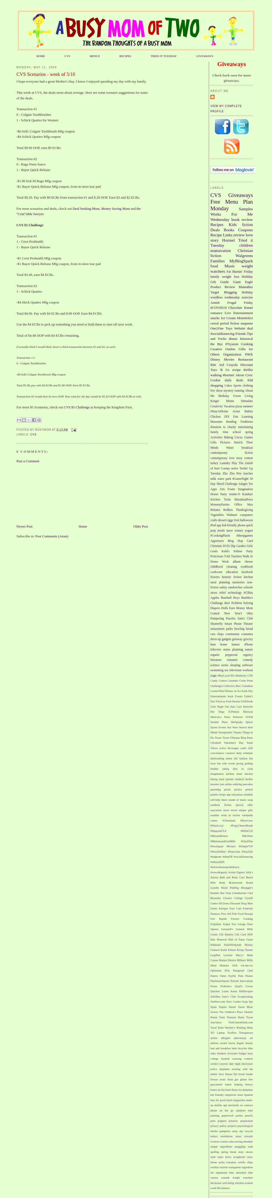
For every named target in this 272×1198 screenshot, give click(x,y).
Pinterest (238, 717)
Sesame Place (219, 722)
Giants (214, 934)
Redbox (228, 510)
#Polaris (231, 846)
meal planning (220, 582)
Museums (216, 421)
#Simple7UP (246, 846)
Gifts (213, 442)
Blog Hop (235, 541)
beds (234, 1048)
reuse (238, 1136)
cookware (216, 572)
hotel (228, 1089)
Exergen (223, 908)
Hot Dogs (217, 711)
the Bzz (216, 344)
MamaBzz (246, 287)
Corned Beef (217, 691)
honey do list (217, 1089)
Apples (214, 598)
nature (249, 649)
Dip (233, 546)
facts (221, 1074)
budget (242, 1053)
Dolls (224, 608)
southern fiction (220, 804)
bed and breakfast (220, 1048)
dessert (222, 520)
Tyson (225, 737)
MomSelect (245, 318)
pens (212, 1120)
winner (239, 530)
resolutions (226, 1136)
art (251, 1038)
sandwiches (235, 587)
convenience (217, 753)
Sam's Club (245, 618)
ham (213, 644)
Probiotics (226, 986)
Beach (249, 877)
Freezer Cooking (242, 918)
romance (216, 313)
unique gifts (246, 810)
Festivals (248, 908)
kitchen (248, 577)
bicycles (242, 1048)
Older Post (140, 526)
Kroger (214, 401)
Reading (231, 421)
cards (243, 748)
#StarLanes (234, 851)
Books (229, 230)
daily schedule (244, 753)
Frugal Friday (240, 303)
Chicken (215, 416)
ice (240, 1089)
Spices (249, 722)
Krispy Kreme (245, 949)
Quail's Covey (244, 986)
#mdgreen (216, 856)
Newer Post (24, 526)
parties (239, 1115)
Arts (222, 489)
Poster (213, 986)
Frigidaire (215, 924)
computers (246, 515)
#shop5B (227, 856)
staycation (216, 810)
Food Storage (245, 913)
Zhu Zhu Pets (232, 473)
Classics (227, 898)
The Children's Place (231, 1012)
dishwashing (217, 758)
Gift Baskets (226, 934)
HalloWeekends (232, 944)
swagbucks (239, 1157)
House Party (218, 494)
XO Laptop (217, 1032)
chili (250, 748)
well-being (228, 1183)
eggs (230, 520)
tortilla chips (245, 1162)
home (223, 644)
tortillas (214, 1167)
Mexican (248, 711)
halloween (246, 520)
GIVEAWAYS (204, 56)
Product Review (222, 287)
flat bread (239, 1074)
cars (212, 634)
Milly (250, 960)
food (214, 266)
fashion (243, 758)
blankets (221, 1053)
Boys (236, 598)
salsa (231, 1141)
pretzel (249, 789)
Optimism (216, 970)
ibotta (235, 1089)
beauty (249, 1043)
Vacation (229, 406)
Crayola (232, 365)
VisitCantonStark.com (240, 1022)
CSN (250, 675)
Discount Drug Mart (241, 903)
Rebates (215, 510)
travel (234, 810)
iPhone (248, 644)
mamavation (220, 250)
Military (241, 960)
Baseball (226, 598)
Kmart (248, 308)
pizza (238, 406)
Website (239, 328)
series (224, 665)
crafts (213, 520)
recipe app (225, 794)
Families (217, 261)
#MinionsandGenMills (222, 841)
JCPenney (233, 711)
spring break (228, 1151)
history (249, 1084)
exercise (247, 297)
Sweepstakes (225, 732)
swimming (216, 670)
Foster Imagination (240, 489)
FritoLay (220, 701)
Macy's (240, 955)
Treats (218, 737)
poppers (222, 1120)
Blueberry (241, 675)
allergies (225, 1038)
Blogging (230, 292)
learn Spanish (245, 1094)
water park (224, 479)
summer (248, 406)
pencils (249, 1115)
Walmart (232, 515)
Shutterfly (216, 624)
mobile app (220, 1105)
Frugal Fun (229, 924)
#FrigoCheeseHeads (242, 825)
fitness (228, 1074)
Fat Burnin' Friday (240, 271)
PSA (227, 970)
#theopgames (244, 535)
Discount (246, 365)
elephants (224, 1069)
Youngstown (246, 1032)
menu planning (233, 649)
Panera (214, 975)
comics (214, 1063)
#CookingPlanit (220, 535)
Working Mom (244, 1027)
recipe (236, 370)
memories (238, 582)
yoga (213, 675)
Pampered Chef (243, 970)
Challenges (216, 685)
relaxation (237, 794)
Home (83, 526)
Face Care (235, 908)
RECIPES (125, 56)
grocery (248, 639)
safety (223, 587)
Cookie (215, 380)
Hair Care (236, 706)
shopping (216, 385)
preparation (246, 1120)
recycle (249, 1131)
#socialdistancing (222, 334)
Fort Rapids (218, 918)
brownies (232, 1053)
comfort (248, 1058)
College (238, 898)
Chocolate (235, 308)
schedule (248, 794)
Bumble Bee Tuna (220, 893)
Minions (224, 965)
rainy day (237, 1131)
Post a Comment (27, 461)
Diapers (215, 608)
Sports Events (218, 727)
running (239, 390)
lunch (229, 1100)
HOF (250, 934)
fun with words (226, 763)
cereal (214, 323)
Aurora (214, 877)
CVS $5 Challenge (77, 407)
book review (242, 219)
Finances (215, 913)
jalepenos (248, 1089)
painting (214, 1115)
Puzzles (230, 618)
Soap (245, 1001)
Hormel (228, 240)
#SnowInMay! (218, 851)
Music (230, 266)
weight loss (230, 277)
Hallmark (215, 944)
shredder (248, 1141)
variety (214, 1177)
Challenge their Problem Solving (231, 603)
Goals (214, 551)
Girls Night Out (219, 706)
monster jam (217, 784)
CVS (67, 56)
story (241, 1151)
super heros (224, 1157)
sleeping (235, 665)
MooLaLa (216, 717)
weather (214, 815)
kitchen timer (234, 773)
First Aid (226, 913)
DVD (226, 546)
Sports (237, 385)
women (249, 1183)
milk (213, 479)
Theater (248, 624)
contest (248, 458)
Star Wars (232, 727)
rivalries (214, 1141)
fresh (230, 1079)
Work (225, 561)
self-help (215, 799)
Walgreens (244, 255)
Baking (228, 437)
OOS (235, 965)
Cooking (247, 344)
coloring (236, 1058)
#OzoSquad (216, 846)
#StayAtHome (219, 411)
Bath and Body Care (232, 877)
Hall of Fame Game (240, 939)
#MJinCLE (247, 830)
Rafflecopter (246, 991)
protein (214, 794)
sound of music (237, 799)
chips (220, 634)
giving (240, 763)
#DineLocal (216, 825)
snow (229, 530)
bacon (231, 1043)
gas (236, 1079)
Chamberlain (239, 893)
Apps (213, 489)
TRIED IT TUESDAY (164, 56)
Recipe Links (221, 235)
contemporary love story (226, 458)
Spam (213, 1007)
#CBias (248, 592)
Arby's (249, 872)
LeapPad (215, 955)
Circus (239, 437)
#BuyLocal (224, 675)
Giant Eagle (243, 282)
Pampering (217, 618)
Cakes (228, 385)
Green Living (243, 396)
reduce (214, 1136)
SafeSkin (215, 996)
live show (216, 390)
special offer (244, 804)
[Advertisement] (43, 493)
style (213, 1157)
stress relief (218, 592)
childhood (216, 566)
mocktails (233, 1105)
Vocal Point (217, 1027)
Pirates (249, 975)
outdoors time (244, 1110)
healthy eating (219, 768)
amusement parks (221, 629)
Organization (232, 354)
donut (229, 758)
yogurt (249, 530)
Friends (240, 334)
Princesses (216, 556)
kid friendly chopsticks (223, 1094)
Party (249, 551)
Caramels (233, 680)
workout (248, 670)
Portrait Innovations (242, 980)
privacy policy (218, 1125)
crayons (223, 1063)
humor (236, 644)
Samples (246, 209)
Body (222, 882)
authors (214, 1043)
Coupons (245, 230)
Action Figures (236, 872)
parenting (215, 789)
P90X (249, 354)
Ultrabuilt (215, 742)
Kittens (232, 949)
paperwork (227, 1115)
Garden (240, 546)
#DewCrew (246, 820)
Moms (230, 401)
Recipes (216, 224)
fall (236, 758)
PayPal (232, 975)
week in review (230, 815)
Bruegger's (247, 887)
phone (241, 525)
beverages (233, 748)
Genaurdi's (227, 929)
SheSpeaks (237, 722)
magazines (239, 1100)
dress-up (215, 639)
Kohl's (226, 551)
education (232, 572)
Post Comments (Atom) (52, 536)
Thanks (237, 732)
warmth (225, 1177)
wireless (239, 1183)
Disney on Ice (233, 691)
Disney (215, 359)
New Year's (233, 613)
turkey (214, 463)
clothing (248, 385)
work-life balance (220, 1188)
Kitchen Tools (220, 499)
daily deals (234, 380)
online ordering (233, 784)
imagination (217, 773)
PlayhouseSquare (220, 980)
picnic (227, 789)
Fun (235, 416)
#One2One (247, 841)
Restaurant (245, 359)
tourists (224, 1167)
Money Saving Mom (116, 209)
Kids (233, 224)
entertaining (245, 427)
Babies (248, 411)
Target (214, 292)
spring (249, 432)
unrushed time (244, 1172)
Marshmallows (244, 499)
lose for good (218, 1100)
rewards (248, 1136)
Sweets (214, 1012)
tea (226, 670)
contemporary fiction (231, 453)
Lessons (227, 955)
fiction (247, 224)
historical (246, 339)
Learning (247, 416)
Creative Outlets (222, 349)
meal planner (226, 779)
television (235, 670)
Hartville (248, 706)
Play (234, 463)
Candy (214, 680)
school (237, 432)
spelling (214, 1151)
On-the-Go (247, 965)
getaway (237, 639)
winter (214, 820)
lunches (248, 473)
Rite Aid (217, 365)
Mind (213, 965)
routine (224, 1141)
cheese (249, 561)
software (247, 665)
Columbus (247, 685)
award (223, 1043)
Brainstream (236, 882)
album (237, 561)
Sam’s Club (229, 996)
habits (228, 1084)
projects (232, 1125)
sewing (239, 1141)
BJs (233, 675)
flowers (215, 577)
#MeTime (247, 836)
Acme (236, 411)
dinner (233, 339)
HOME (40, 56)
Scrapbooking (245, 996)
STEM (249, 717)
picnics (238, 789)
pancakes (248, 784)
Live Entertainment (239, 313)
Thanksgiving (244, 510)
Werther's (230, 1027)
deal (250, 328)
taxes (250, 1157)
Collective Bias (231, 685)
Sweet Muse (245, 1007)
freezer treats (218, 1079)
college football (220, 1058)
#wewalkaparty (218, 872)
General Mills (244, 929)
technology (235, 592)
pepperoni (231, 655)
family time (219, 432)
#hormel (228, 375)
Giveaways (240, 195)
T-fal (227, 556)
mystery (228, 390)
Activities (216, 437)
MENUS (95, 56)
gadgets (226, 639)
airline (214, 1038)
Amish (215, 303)
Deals (215, 230)
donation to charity (223, 427)
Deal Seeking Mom (86, 209)
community (233, 634)
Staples (223, 1007)
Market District (227, 960)
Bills (213, 882)
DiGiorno (224, 903)
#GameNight (240, 479)
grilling (249, 763)
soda (250, 1146)
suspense (247, 323)
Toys (229, 328)
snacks (215, 318)
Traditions (246, 421)
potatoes (233, 1120)
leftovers (215, 649)
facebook (247, 572)
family (214, 277)
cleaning (232, 566)
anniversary (240, 1038)
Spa (251, 1001)
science (214, 665)
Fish (234, 913)
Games (248, 437)
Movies (229, 359)
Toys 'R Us (220, 370)
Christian (216, 546)
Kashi (223, 949)
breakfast (247, 448)
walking (216, 375)
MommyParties (220, 504)
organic (215, 655)
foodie (249, 1074)
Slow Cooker (233, 1001)
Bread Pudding (230, 887)
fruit (236, 520)
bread (249, 629)
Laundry (225, 463)
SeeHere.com (217, 1001)
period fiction (229, 323)
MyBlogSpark (241, 261)
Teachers (236, 556)
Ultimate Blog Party (241, 737)
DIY (227, 416)
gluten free (246, 1079)
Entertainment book (221, 696)
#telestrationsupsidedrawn (224, 867)
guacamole (216, 1084)
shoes (224, 799)
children (246, 245)
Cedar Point (246, 680)
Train (222, 1017)
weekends (247, 815)
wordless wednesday (225, 297)
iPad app (215, 525)
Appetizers (217, 541)
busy (250, 1053)
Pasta (227, 717)
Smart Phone (233, 624)
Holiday (247, 292)
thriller (248, 370)
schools (248, 587)
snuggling (240, 1146)
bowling (239, 629)
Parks (223, 975)
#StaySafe (247, 851)
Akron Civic (244, 375)
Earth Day (247, 691)
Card (250, 541)
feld (250, 380)
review (239, 235)
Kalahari (247, 494)
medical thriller (244, 779)
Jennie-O (234, 494)
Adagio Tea (245, 484)
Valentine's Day (233, 742)
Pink (240, 975)
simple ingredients (221, 1146)
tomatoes (231, 1162)
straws (249, 1151)
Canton (223, 680)
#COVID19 (218, 308)
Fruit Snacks (233, 701)
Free (215, 202)
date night (234, 1063)
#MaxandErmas (219, 836)
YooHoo (232, 1032)
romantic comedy (240, 660)
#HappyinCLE (218, 830)
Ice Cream (228, 318)
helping (238, 1084)
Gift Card (240, 934)
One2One (217, 328)
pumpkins (224, 1131)
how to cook (243, 768)
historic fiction (231, 577)
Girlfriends (247, 701)
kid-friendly (229, 525)
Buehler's (247, 598)
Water (230, 448)
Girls (250, 546)
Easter (213, 908)
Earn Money (237, 608)
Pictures (225, 442)
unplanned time (225, 1172)
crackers (230, 753)
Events (239, 696)
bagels (240, 1043)
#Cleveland (229, 820)
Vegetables (217, 515)
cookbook (247, 566)
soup (250, 799)
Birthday (223, 396)
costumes (247, 634)
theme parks (217, 1162)
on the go (226, 1110)
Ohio (250, 613)
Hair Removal (218, 939)
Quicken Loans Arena (223, 991)
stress (226, 810)
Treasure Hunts (235, 1017)
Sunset (232, 1007)
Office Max (244, 504)
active (222, 748)
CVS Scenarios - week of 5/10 (45, 74)
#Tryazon (231, 344)
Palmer (237, 551)
